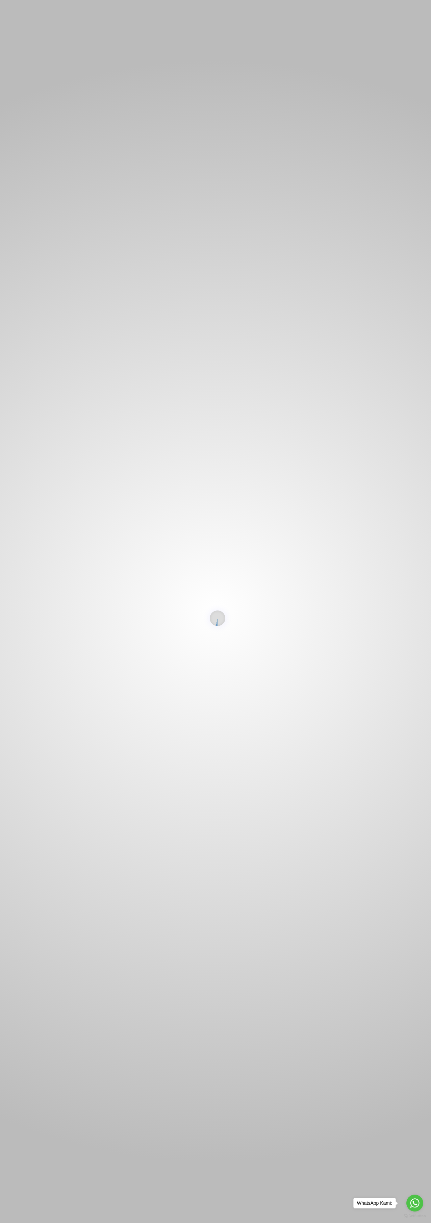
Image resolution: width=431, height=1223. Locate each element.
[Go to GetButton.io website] (415, 1216)
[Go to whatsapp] (414, 1203)
